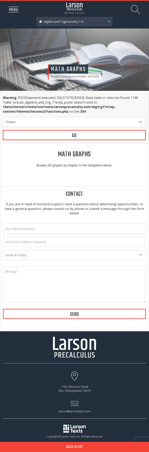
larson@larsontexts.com (74, 411)
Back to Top (74, 447)
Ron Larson (76, 13)
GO (74, 136)
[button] (11, 45)
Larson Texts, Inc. (70, 436)
